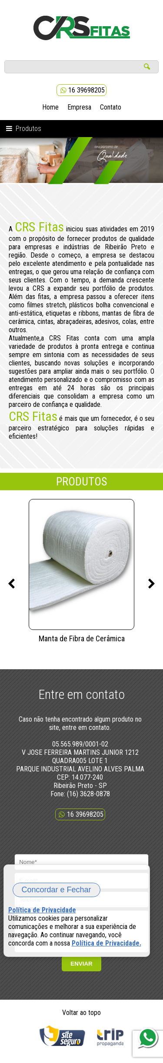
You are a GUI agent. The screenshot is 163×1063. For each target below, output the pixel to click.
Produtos (22, 128)
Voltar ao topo (81, 1019)
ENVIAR (81, 970)
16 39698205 (81, 90)
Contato (110, 107)
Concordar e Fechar (56, 889)
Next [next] (152, 584)
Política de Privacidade (42, 910)
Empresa (79, 107)
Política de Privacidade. (106, 943)
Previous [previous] (11, 584)
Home (50, 107)
